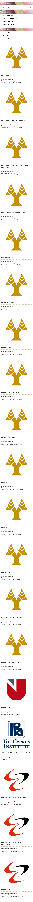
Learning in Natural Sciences (11, 617)
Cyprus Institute (5, 756)
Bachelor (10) (6, 33)
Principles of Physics (8, 572)
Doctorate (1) (6, 39)
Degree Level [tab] (5, 29)
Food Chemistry (7, 257)
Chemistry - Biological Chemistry (13, 120)
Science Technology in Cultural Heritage (15, 752)
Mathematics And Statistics (11, 392)
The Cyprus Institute (6, 758)
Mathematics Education (10, 662)
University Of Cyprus (7, 79)
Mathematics (6, 347)
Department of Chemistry (8, 81)
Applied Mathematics (9, 302)
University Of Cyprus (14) (9, 21)
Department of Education (8, 623)
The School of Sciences (7, 803)
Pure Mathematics (8, 437)
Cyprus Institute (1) (8, 15)
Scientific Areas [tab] (5, 3)
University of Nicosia (7, 711)
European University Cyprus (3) (11, 18)
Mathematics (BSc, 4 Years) (11, 707)
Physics (4, 482)
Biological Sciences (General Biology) (14, 797)
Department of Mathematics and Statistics (12, 308)
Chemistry (5, 75)
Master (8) (5, 36)
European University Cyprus (9, 801)
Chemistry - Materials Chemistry (13, 212)
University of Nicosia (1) (9, 24)
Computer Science (6, 713)
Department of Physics (7, 488)
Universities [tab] (4, 12)
